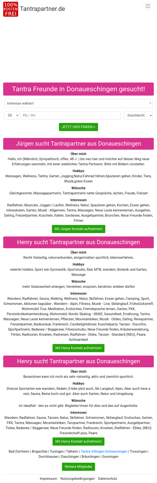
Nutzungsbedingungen (77, 479)
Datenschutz (107, 479)
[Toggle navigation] (148, 6)
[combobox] (78, 103)
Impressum (48, 479)
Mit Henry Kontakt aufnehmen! (78, 348)
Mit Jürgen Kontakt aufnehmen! (79, 229)
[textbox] (78, 103)
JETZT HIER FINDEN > (78, 127)
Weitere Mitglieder (78, 467)
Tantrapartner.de (42, 8)
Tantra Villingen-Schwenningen (104, 451)
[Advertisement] (78, 50)
